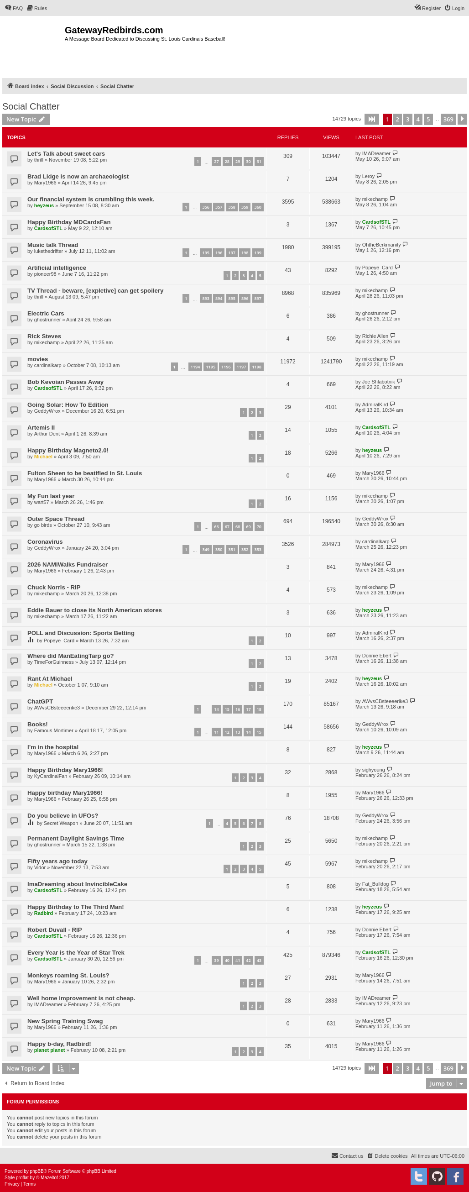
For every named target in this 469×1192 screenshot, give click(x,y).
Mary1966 (45, 182)
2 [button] (397, 119)
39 (216, 960)
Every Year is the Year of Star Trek (76, 952)
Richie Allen (375, 336)
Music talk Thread (52, 245)
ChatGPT (40, 701)
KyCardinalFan (51, 776)
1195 (210, 367)
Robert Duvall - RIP (54, 929)
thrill (38, 160)
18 (259, 709)
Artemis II (41, 427)
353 (258, 549)
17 (248, 709)
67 (227, 527)
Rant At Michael (49, 678)
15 (227, 709)
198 (244, 253)
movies (37, 359)
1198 (256, 367)
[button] (372, 119)
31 (259, 161)
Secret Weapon (61, 823)
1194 (195, 367)
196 (218, 253)
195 (205, 253)
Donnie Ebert (376, 655)
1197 (241, 367)
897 (258, 298)
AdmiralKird (375, 404)
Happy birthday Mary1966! (64, 792)
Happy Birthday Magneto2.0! (68, 450)
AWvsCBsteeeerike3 (57, 707)
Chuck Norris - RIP (54, 587)
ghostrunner (47, 319)
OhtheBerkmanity (381, 244)
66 (216, 527)
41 (237, 960)
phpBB (37, 1171)
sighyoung (373, 769)
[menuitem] (14, 8)
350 (218, 549)
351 (232, 549)
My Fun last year (50, 496)
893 (205, 298)
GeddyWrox (47, 411)
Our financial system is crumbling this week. (91, 199)
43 (259, 960)
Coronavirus (45, 541)
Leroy (368, 176)
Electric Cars (45, 313)
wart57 (41, 502)
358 (232, 207)
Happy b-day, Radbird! (59, 1043)
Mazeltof (49, 1177)
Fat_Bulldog (375, 884)
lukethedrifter (48, 251)
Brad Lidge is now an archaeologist (78, 176)
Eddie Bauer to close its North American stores (94, 610)
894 (218, 298)
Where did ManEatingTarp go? (70, 655)
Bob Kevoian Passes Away (65, 381)
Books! (37, 724)
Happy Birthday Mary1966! (65, 770)
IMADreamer (376, 153)
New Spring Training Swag (65, 1021)
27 (216, 161)
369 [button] (448, 119)
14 (216, 709)
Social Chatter (31, 106)
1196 (226, 367)
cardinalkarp (48, 365)
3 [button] (407, 119)
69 (248, 527)
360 (258, 207)
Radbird (43, 913)
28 (227, 161)
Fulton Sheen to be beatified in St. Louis (84, 473)
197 (232, 253)
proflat (22, 1177)
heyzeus (44, 205)
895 (232, 298)
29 (237, 161)
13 (237, 732)
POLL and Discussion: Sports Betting (81, 633)
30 (248, 161)
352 (244, 549)
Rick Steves (44, 336)
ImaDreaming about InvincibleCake (77, 884)
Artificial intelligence (56, 267)
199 (258, 253)
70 (259, 527)
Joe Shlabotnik (378, 381)
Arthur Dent (47, 433)
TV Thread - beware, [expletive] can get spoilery (95, 290)
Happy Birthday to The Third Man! (75, 906)
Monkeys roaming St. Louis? (68, 975)
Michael (43, 456)
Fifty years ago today (57, 861)
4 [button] (418, 119)
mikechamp (375, 199)
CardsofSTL (48, 228)
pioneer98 (45, 274)
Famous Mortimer (53, 730)
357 (218, 207)
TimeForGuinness (54, 662)
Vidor (40, 867)
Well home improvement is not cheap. (81, 998)
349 (205, 549)
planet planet (49, 1050)
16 (237, 709)
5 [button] (428, 119)
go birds (43, 525)
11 (216, 732)
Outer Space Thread (55, 518)
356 (205, 207)
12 (227, 732)
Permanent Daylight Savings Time (75, 838)
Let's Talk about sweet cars (66, 153)
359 (244, 207)
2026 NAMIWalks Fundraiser (67, 564)
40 (227, 960)
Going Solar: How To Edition (68, 404)
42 (248, 960)
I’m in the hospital (52, 747)
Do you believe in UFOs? (62, 815)
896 (244, 298)
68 (237, 527)
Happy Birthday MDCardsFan (68, 222)
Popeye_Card (377, 267)
